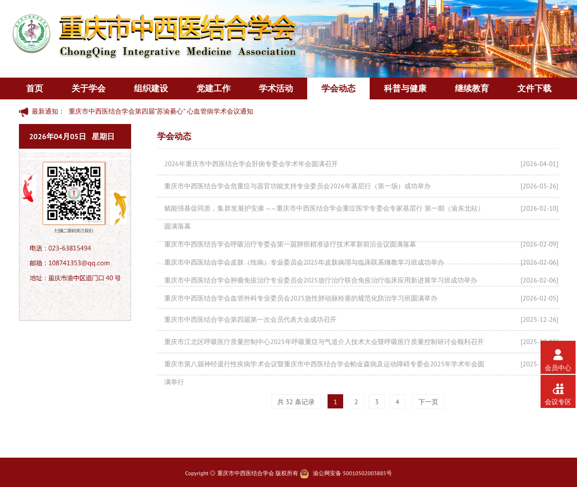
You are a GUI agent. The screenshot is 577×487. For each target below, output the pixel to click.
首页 (34, 88)
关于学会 (88, 88)
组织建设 (151, 88)
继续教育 (472, 88)
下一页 (428, 402)
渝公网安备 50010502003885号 (352, 473)
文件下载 (534, 88)
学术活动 (276, 88)
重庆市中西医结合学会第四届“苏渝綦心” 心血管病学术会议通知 (161, 111)
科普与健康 (405, 88)
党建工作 (213, 88)
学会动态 (338, 88)
